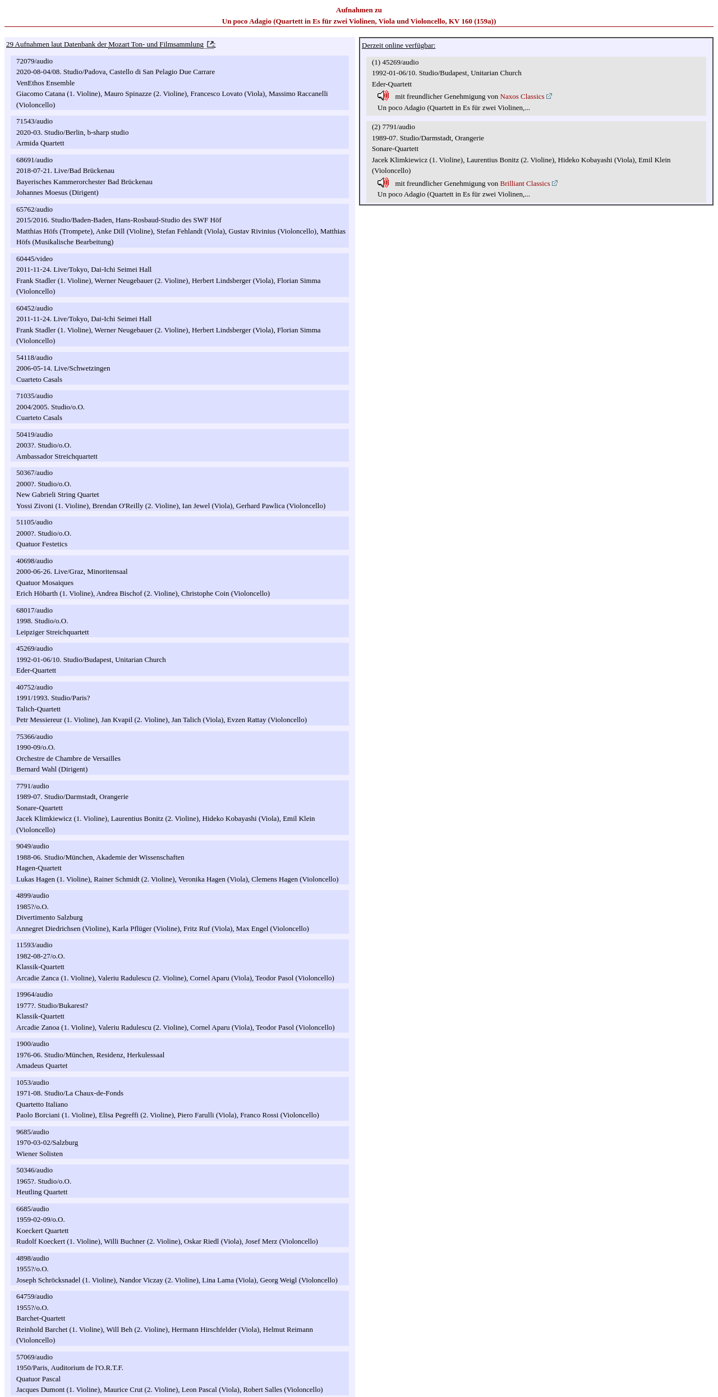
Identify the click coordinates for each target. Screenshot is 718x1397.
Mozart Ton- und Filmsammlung (156, 44)
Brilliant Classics (525, 183)
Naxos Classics (522, 96)
